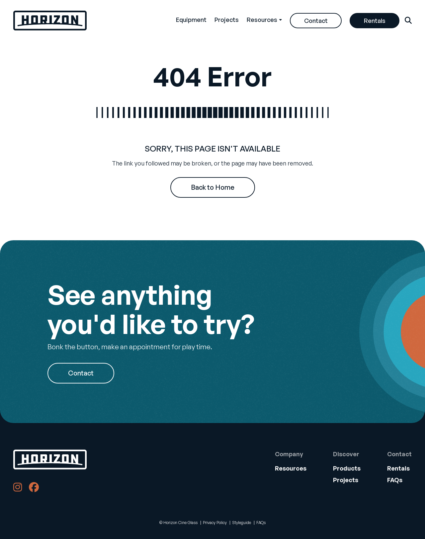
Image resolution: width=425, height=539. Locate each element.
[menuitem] (191, 20)
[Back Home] (50, 21)
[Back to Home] (50, 460)
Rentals (374, 20)
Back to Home (212, 187)
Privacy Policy (215, 522)
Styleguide (241, 522)
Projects (226, 19)
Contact (316, 20)
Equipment (191, 19)
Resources (262, 19)
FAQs (394, 480)
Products (347, 468)
